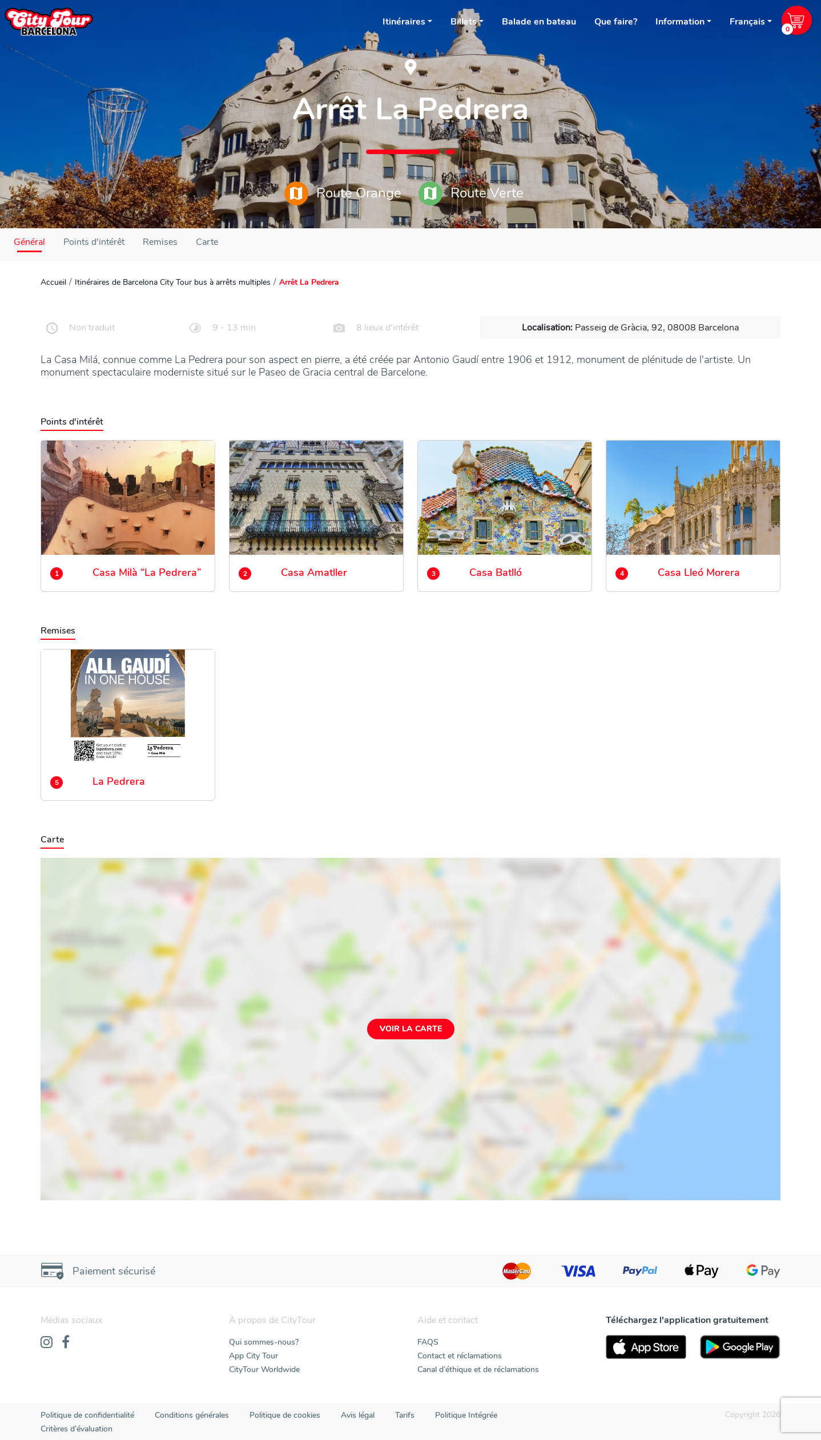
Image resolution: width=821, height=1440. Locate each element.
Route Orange (342, 193)
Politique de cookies (284, 1415)
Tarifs (404, 1415)
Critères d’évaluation (76, 1428)
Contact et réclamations (459, 1355)
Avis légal (358, 1415)
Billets (463, 21)
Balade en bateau (539, 21)
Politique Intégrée (466, 1415)
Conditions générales (192, 1415)
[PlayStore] (740, 1347)
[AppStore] (646, 1347)
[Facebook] (66, 1343)
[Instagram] (47, 1343)
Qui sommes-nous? (264, 1342)
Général (29, 242)
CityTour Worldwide (264, 1369)
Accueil (53, 282)
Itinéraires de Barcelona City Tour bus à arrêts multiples (173, 282)
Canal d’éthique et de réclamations (478, 1369)
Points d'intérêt (93, 242)
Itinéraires (404, 21)
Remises (160, 242)
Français (747, 21)
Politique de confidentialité (87, 1415)
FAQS (427, 1342)
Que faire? (615, 21)
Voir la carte (411, 1028)
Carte (207, 242)
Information (680, 21)
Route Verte (471, 193)
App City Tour (253, 1355)
